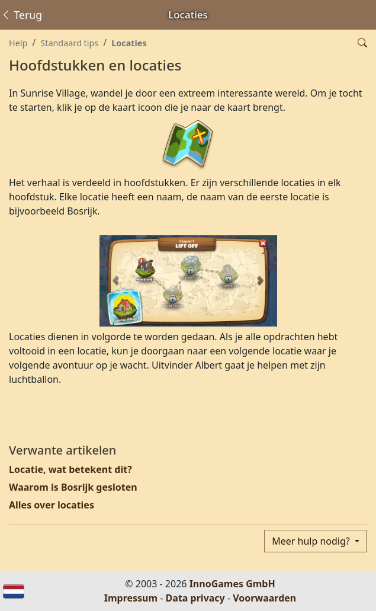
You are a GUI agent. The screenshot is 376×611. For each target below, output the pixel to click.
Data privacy (195, 597)
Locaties (128, 43)
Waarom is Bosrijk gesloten (73, 487)
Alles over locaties (51, 504)
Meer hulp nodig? (312, 541)
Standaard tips (69, 43)
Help (18, 43)
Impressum (131, 597)
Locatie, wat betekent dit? (70, 469)
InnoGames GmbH (232, 583)
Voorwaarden (264, 597)
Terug (21, 15)
